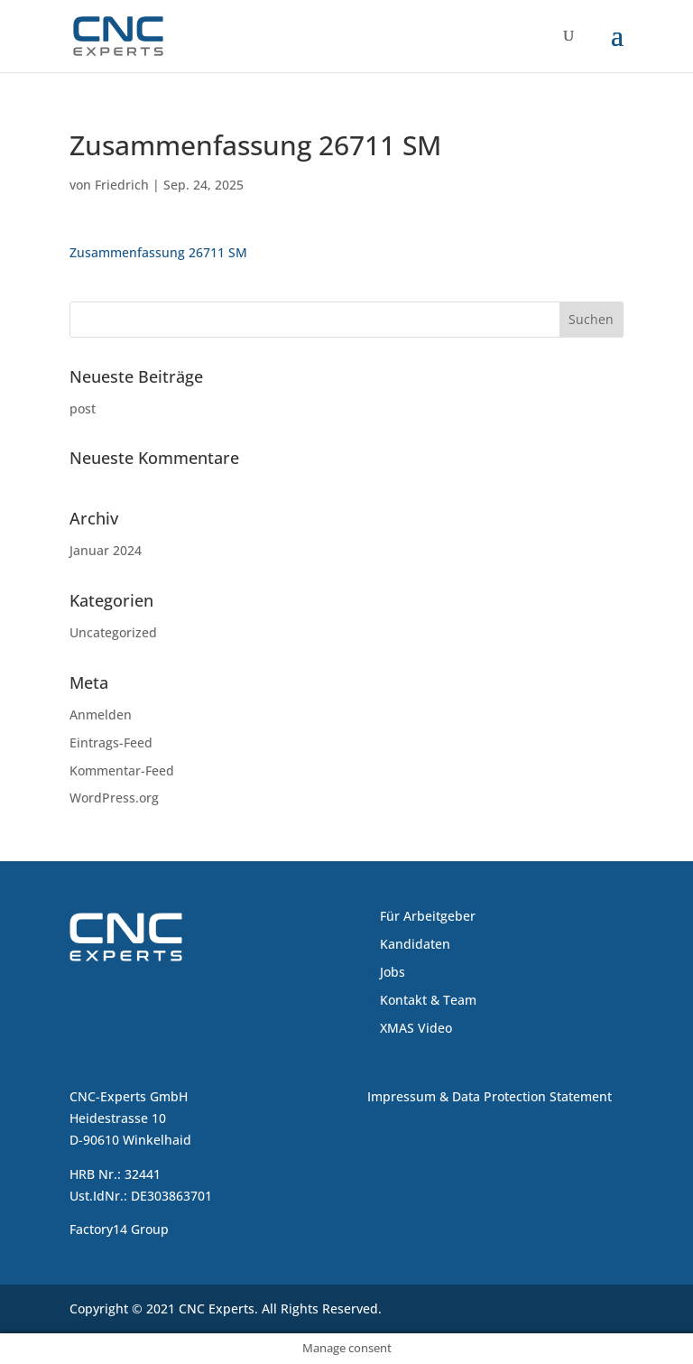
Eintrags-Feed (110, 742)
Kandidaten (415, 943)
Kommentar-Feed (121, 770)
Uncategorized (113, 632)
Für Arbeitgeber (428, 915)
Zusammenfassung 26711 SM (158, 252)
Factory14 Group (119, 1229)
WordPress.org (114, 797)
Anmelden (100, 714)
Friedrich (122, 184)
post (82, 408)
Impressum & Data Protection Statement (489, 1096)
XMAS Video (416, 1027)
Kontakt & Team (428, 999)
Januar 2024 (105, 550)
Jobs (392, 971)
